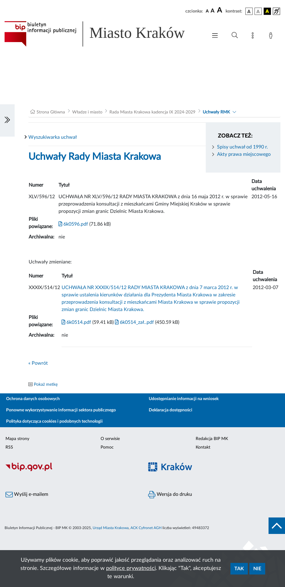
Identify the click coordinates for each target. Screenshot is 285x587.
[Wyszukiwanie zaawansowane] (235, 35)
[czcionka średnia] (212, 11)
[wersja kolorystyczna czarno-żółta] (267, 11)
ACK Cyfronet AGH (146, 528)
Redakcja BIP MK (212, 439)
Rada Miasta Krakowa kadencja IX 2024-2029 (152, 112)
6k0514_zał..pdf (134, 322)
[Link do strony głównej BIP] (103, 33)
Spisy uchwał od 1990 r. (242, 147)
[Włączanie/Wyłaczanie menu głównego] (214, 36)
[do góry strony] (277, 525)
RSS (9, 447)
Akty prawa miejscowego (244, 154)
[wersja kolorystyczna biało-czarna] (258, 11)
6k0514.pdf (76, 322)
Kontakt (203, 447)
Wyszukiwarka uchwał (52, 137)
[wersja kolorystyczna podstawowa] (249, 11)
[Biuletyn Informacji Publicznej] (71, 470)
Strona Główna (51, 112)
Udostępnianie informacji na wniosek (184, 399)
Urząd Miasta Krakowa (111, 528)
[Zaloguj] (272, 36)
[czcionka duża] (220, 10)
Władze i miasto (87, 112)
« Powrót (38, 363)
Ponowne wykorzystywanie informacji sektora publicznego (61, 410)
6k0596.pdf (73, 224)
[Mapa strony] (253, 36)
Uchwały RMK (216, 112)
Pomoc (107, 447)
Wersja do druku (170, 494)
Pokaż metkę (46, 384)
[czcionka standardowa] (207, 11)
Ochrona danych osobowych (33, 399)
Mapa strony (17, 439)
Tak (239, 568)
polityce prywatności (131, 568)
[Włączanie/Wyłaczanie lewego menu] (7, 120)
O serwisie (110, 439)
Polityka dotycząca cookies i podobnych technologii (54, 421)
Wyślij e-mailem (26, 494)
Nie (257, 568)
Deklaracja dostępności (170, 410)
